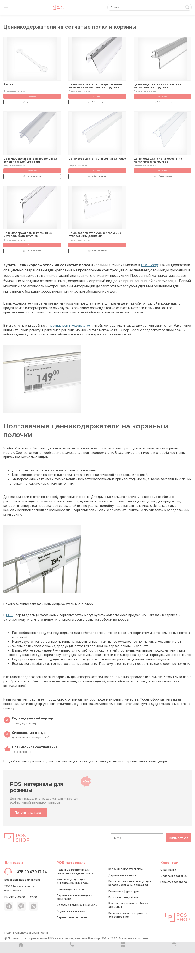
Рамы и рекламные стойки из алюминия (128, 905)
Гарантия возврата (173, 882)
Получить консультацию (14, 91)
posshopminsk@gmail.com (22, 879)
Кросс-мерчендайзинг (123, 897)
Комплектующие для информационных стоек (73, 881)
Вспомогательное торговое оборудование (127, 915)
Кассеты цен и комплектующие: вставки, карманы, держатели (130, 883)
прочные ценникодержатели (70, 326)
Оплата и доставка (173, 876)
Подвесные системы (71, 911)
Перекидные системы (72, 917)
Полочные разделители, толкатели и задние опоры (75, 871)
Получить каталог (28, 813)
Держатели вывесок (122, 875)
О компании (168, 870)
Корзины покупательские (125, 869)
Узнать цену (32, 96)
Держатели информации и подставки (74, 897)
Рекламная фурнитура (123, 891)
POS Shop (149, 265)
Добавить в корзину (32, 102)
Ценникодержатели (70, 889)
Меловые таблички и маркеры (77, 905)
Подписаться (178, 838)
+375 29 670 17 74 (31, 872)
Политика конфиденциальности (26, 932)
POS (9, 615)
